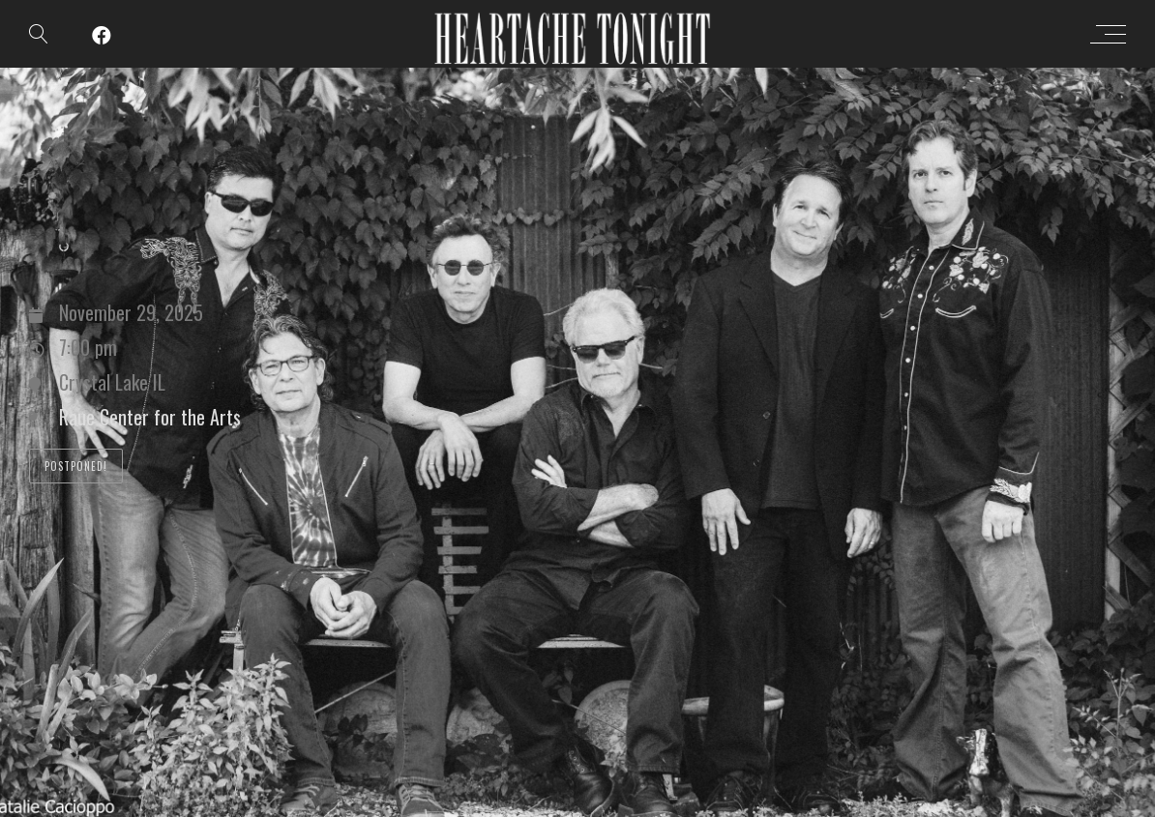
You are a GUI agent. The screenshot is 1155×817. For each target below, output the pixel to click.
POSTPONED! (75, 466)
